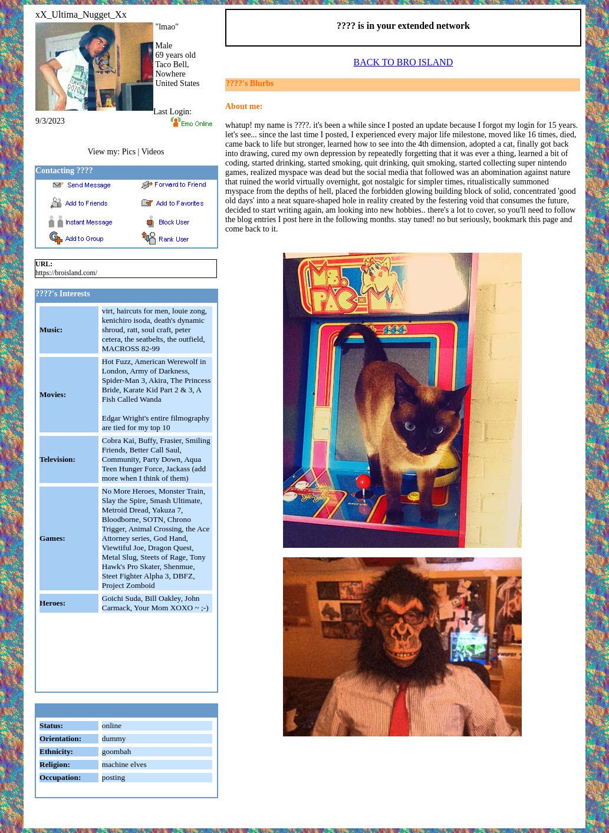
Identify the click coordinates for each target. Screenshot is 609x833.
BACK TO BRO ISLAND (403, 62)
